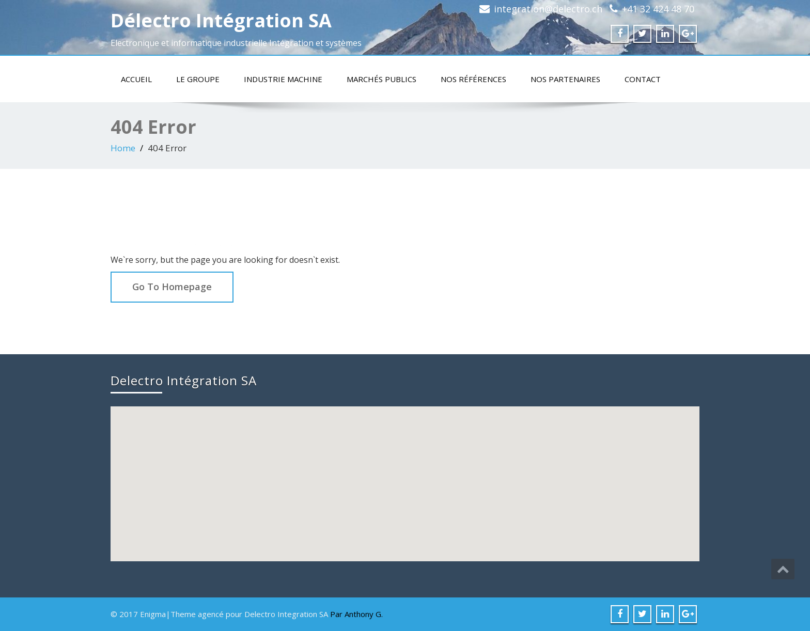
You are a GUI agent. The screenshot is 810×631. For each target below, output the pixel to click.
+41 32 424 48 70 (658, 9)
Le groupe (198, 79)
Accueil (136, 79)
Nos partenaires (565, 79)
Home (123, 148)
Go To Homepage (172, 286)
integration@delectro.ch (548, 9)
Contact (643, 79)
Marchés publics (381, 79)
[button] (406, 474)
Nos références (473, 79)
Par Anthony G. (356, 614)
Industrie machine (283, 79)
